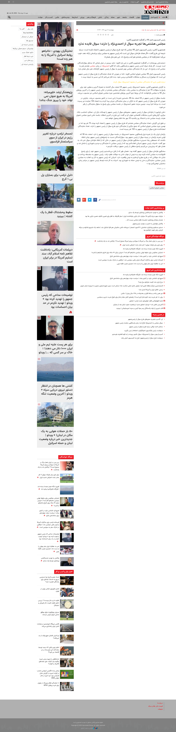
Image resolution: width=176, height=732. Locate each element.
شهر (118, 17)
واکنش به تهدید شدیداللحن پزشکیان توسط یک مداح (146, 212)
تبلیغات (160, 709)
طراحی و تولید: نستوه (89, 728)
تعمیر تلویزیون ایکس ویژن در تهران (49, 590)
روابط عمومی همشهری (111, 2)
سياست (145, 17)
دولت (143, 30)
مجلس (92, 65)
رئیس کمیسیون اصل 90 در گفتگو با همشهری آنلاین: (145, 39)
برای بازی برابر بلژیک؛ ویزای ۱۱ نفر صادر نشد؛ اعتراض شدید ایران (142, 245)
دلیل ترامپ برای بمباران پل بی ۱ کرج (56, 177)
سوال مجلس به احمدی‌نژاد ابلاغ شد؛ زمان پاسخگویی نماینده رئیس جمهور (139, 323)
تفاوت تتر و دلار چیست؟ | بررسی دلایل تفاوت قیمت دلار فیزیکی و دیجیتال (48, 603)
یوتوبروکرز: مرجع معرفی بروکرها (23, 48)
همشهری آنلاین (155, 9)
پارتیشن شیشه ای (27, 44)
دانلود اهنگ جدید (27, 52)
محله (112, 17)
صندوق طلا (29, 41)
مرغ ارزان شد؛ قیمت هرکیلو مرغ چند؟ (150, 282)
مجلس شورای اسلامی (157, 188)
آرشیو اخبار (154, 17)
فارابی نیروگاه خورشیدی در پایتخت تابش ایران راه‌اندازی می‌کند (48, 625)
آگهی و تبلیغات (134, 2)
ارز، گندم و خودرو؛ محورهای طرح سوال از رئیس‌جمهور (145, 319)
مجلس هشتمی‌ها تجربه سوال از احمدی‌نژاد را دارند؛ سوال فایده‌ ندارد (121, 44)
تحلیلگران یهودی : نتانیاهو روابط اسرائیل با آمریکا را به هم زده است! (56, 55)
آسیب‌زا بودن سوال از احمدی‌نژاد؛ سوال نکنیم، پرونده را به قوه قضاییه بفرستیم (137, 334)
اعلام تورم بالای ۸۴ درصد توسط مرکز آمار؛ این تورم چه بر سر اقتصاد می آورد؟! (48, 649)
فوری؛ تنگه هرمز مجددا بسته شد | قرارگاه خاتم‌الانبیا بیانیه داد (143, 249)
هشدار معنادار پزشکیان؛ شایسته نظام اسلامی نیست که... (144, 220)
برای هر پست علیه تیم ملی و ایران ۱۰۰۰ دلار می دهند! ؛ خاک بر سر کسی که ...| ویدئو (55, 348)
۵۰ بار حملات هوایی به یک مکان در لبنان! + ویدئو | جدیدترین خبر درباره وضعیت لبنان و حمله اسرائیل (55, 437)
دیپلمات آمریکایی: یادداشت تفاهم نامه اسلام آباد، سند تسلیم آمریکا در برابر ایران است (56, 255)
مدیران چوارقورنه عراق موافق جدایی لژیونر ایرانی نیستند (50, 613)
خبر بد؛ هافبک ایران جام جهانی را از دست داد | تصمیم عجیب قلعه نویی (140, 264)
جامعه (124, 17)
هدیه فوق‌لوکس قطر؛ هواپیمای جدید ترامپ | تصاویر (146, 301)
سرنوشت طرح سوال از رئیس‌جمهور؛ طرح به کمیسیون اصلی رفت (142, 338)
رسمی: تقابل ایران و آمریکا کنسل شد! (151, 290)
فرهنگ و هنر (91, 17)
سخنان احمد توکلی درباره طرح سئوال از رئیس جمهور (146, 327)
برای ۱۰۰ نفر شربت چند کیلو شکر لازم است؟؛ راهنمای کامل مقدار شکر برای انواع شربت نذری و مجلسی (130, 297)
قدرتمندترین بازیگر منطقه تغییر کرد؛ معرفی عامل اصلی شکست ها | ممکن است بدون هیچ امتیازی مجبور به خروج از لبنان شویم (121, 286)
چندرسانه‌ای (66, 17)
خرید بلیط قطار (28, 56)
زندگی (106, 17)
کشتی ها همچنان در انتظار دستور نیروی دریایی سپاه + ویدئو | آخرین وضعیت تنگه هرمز (56, 392)
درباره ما (160, 703)
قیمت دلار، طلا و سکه (155, 706)
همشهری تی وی (123, 2)
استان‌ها (75, 17)
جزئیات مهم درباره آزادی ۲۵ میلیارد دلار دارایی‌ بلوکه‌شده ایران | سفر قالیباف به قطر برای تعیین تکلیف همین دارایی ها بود (124, 216)
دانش (100, 17)
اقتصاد (131, 17)
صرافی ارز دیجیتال (27, 37)
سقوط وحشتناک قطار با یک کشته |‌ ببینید (56, 214)
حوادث (40, 17)
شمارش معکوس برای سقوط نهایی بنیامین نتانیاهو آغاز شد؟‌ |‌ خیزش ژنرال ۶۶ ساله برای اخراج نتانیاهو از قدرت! (127, 252)
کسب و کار (49, 17)
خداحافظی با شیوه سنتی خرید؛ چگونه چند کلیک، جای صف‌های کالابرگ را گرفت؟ (49, 661)
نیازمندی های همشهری (147, 2)
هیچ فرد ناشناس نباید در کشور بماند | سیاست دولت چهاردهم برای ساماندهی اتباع (136, 256)
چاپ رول (30, 29)
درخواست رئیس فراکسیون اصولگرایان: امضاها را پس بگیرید (143, 330)
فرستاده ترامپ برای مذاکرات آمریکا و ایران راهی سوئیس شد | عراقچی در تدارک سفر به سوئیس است (130, 260)
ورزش (82, 17)
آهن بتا (22, 29)
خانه (165, 17)
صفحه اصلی (162, 30)
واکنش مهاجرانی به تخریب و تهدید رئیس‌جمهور (148, 224)
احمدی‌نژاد (105, 65)
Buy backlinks (28, 33)
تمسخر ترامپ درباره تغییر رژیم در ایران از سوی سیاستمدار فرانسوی (57, 137)
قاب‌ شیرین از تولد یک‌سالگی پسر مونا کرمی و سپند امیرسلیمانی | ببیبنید (139, 308)
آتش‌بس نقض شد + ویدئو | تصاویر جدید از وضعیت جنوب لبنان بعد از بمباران (138, 304)
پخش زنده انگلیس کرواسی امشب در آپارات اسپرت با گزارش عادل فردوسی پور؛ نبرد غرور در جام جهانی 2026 (48, 674)
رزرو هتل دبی (28, 60)
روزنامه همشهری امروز (162, 2)
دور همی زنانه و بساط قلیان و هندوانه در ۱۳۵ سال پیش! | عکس (142, 293)
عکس (57, 17)
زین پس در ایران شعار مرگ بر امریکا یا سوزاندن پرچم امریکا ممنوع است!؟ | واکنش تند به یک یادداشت (130, 241)
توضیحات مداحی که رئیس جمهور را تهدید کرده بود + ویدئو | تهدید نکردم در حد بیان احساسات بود (57, 301)
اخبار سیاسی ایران (151, 30)
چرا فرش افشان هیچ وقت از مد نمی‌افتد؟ (48, 636)
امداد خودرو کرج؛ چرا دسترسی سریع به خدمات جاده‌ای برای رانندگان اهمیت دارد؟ (49, 579)
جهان (138, 17)
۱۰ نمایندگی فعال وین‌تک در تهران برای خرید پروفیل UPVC (48, 684)
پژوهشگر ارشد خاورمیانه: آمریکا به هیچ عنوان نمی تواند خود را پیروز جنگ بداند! (55, 96)
